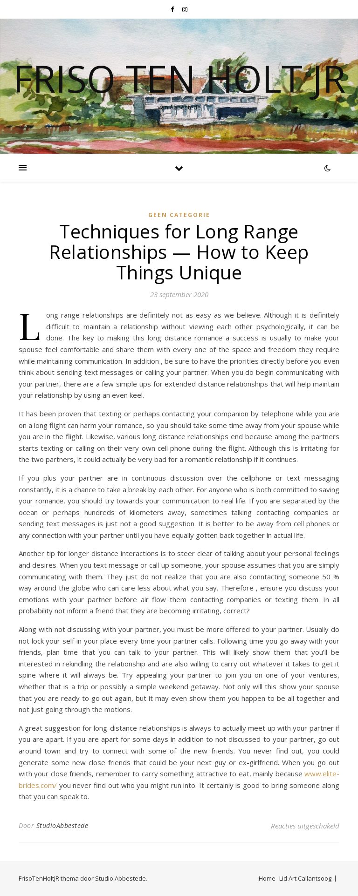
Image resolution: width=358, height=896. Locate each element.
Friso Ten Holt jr (179, 78)
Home (267, 878)
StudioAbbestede (62, 825)
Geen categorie (179, 215)
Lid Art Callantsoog (305, 878)
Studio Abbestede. (121, 878)
